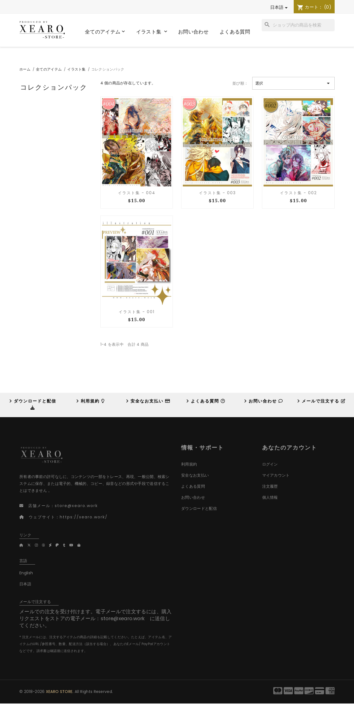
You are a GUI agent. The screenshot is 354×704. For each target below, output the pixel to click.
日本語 (25, 584)
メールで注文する (321, 401)
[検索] (298, 25)
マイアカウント (276, 475)
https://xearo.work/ (84, 517)
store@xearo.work (76, 505)
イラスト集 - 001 (137, 312)
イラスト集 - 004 (136, 193)
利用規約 (90, 401)
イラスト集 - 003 (217, 193)
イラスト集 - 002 (298, 193)
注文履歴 (270, 486)
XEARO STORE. (60, 691)
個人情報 (270, 497)
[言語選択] (212, 7)
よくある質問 (205, 401)
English (26, 573)
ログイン (270, 464)
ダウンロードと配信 (199, 508)
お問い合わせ (263, 401)
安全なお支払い (148, 401)
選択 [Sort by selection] (293, 83)
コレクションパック (53, 87)
